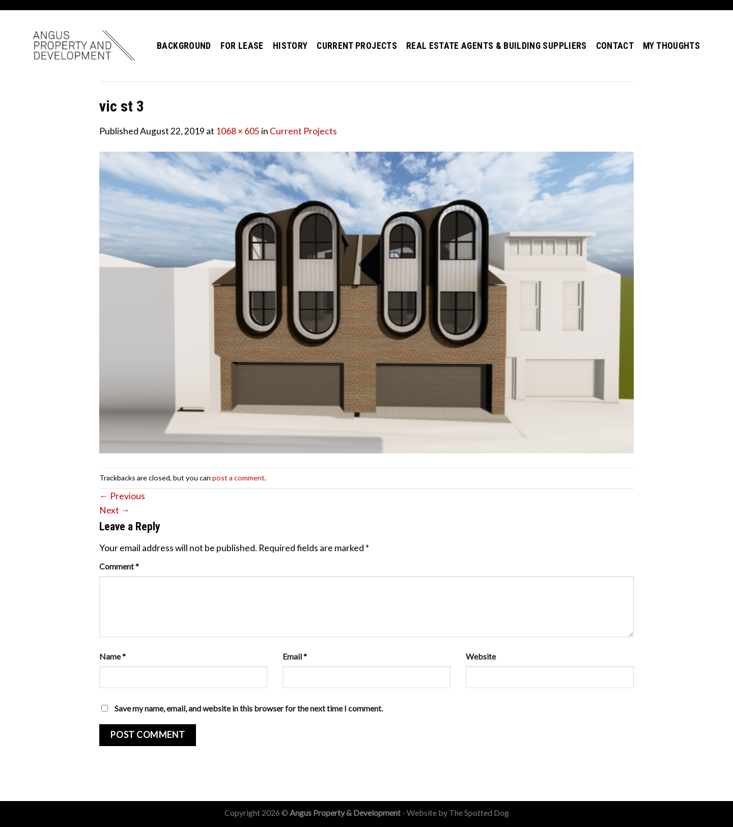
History (290, 46)
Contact (615, 46)
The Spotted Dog (479, 812)
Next (114, 510)
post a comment (238, 477)
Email (295, 656)
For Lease (242, 46)
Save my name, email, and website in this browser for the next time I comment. (249, 708)
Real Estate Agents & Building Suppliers (496, 46)
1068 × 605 (238, 131)
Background (184, 46)
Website (481, 656)
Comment (119, 566)
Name (112, 656)
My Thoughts (671, 46)
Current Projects (357, 46)
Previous (122, 496)
